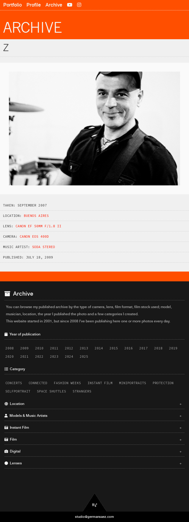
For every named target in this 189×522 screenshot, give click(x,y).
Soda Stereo (43, 247)
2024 (69, 356)
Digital (93, 451)
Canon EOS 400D (34, 236)
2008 (9, 348)
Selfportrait (17, 391)
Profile (33, 5)
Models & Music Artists (93, 416)
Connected (38, 383)
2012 (69, 348)
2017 (143, 348)
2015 (114, 348)
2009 (24, 348)
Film (93, 439)
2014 (99, 348)
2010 (39, 348)
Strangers (82, 391)
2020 (9, 356)
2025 (84, 356)
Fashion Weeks (67, 383)
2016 (128, 348)
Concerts (13, 383)
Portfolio (12, 5)
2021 (24, 356)
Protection (163, 383)
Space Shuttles (51, 391)
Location (93, 404)
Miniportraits (132, 383)
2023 (54, 356)
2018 (158, 348)
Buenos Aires (36, 216)
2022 (39, 356)
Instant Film (100, 383)
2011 (54, 348)
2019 (173, 348)
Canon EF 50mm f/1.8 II (38, 226)
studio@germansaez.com (94, 517)
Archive (54, 5)
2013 (84, 348)
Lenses (93, 463)
